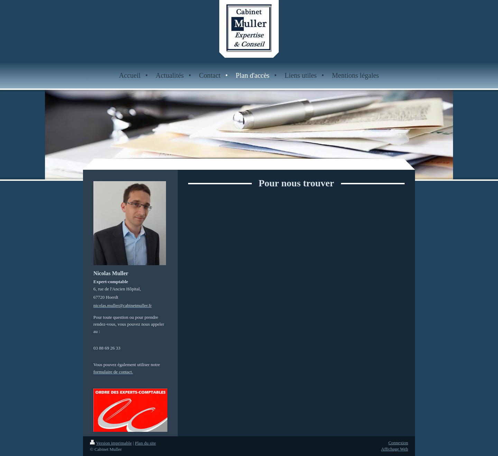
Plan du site (145, 443)
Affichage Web (394, 449)
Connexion (398, 442)
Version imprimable (111, 443)
